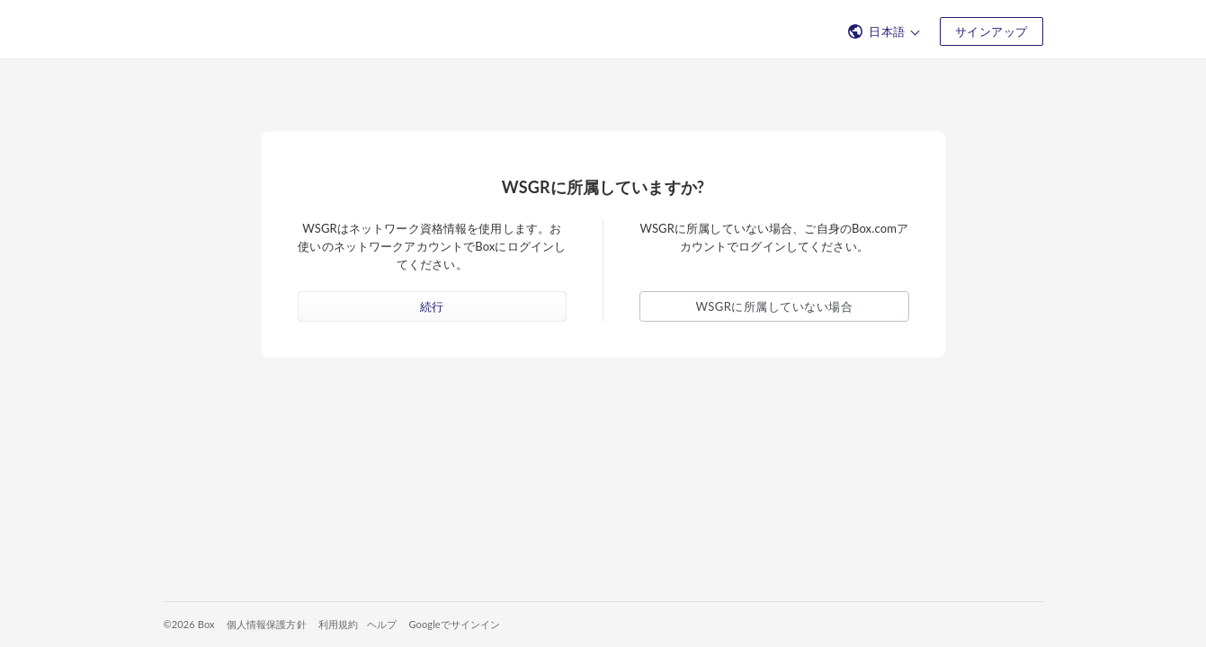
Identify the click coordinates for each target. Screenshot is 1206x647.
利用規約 (338, 624)
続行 (432, 306)
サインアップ (991, 31)
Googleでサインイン (454, 624)
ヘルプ (382, 624)
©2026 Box (189, 624)
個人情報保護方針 (267, 624)
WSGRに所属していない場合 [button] (774, 306)
